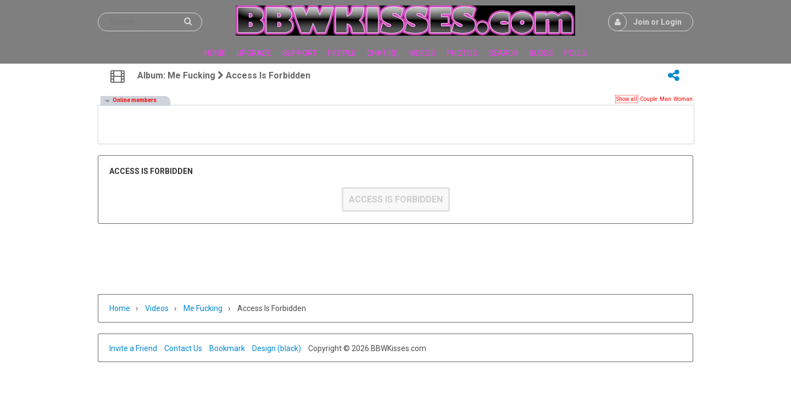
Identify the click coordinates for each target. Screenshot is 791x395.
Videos (157, 308)
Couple (649, 99)
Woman (683, 99)
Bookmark (227, 348)
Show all (626, 99)
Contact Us (183, 348)
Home (119, 308)
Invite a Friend (133, 348)
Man (665, 99)
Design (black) (276, 348)
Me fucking (202, 308)
